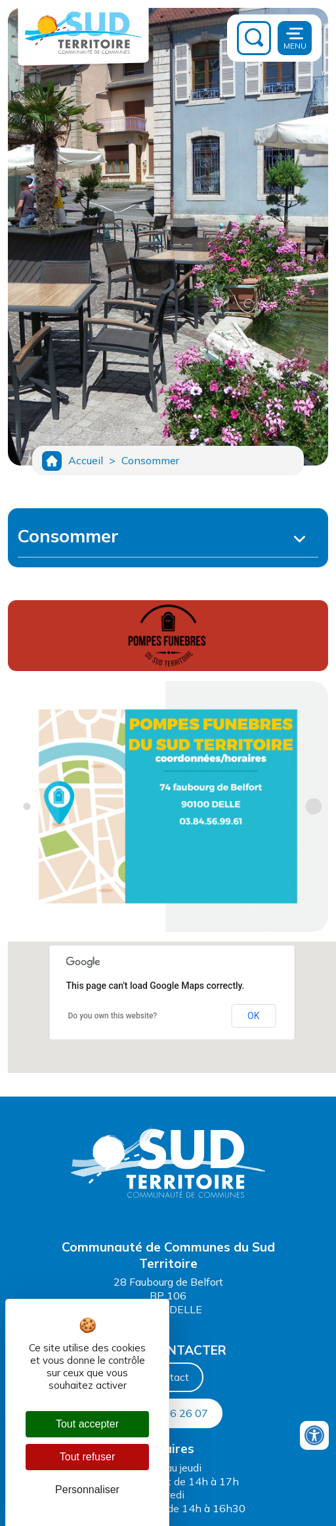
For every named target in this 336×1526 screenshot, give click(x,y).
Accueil (85, 460)
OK (253, 1016)
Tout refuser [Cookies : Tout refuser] (87, 1456)
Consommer (150, 460)
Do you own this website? (113, 1015)
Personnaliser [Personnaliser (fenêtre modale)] (87, 1489)
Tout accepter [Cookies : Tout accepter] (87, 1423)
